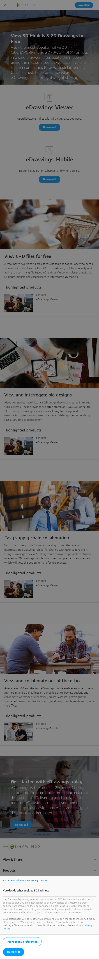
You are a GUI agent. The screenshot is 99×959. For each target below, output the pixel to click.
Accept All (13, 952)
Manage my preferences (22, 941)
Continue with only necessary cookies (26, 880)
